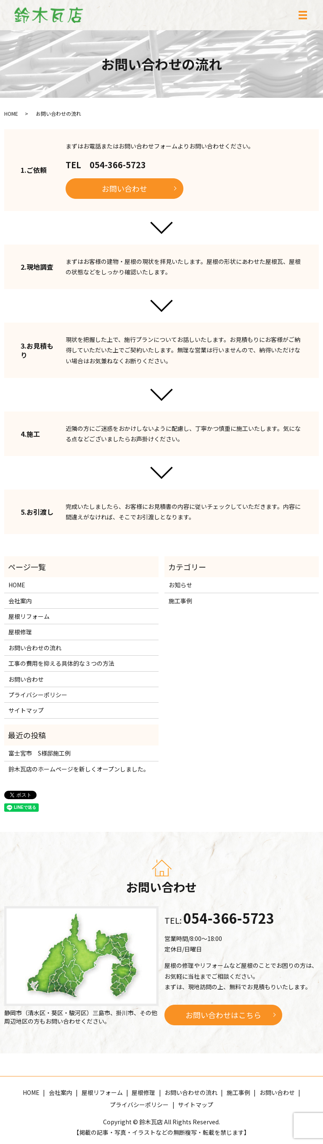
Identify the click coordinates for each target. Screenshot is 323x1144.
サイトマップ (26, 710)
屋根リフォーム (29, 616)
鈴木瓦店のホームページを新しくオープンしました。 (78, 769)
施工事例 (180, 601)
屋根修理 (20, 632)
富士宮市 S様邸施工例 (39, 753)
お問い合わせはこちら (223, 1014)
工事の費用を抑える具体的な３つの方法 (61, 663)
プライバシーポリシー (37, 695)
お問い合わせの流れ (34, 648)
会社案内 (20, 601)
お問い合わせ (124, 188)
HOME (11, 113)
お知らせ (180, 585)
